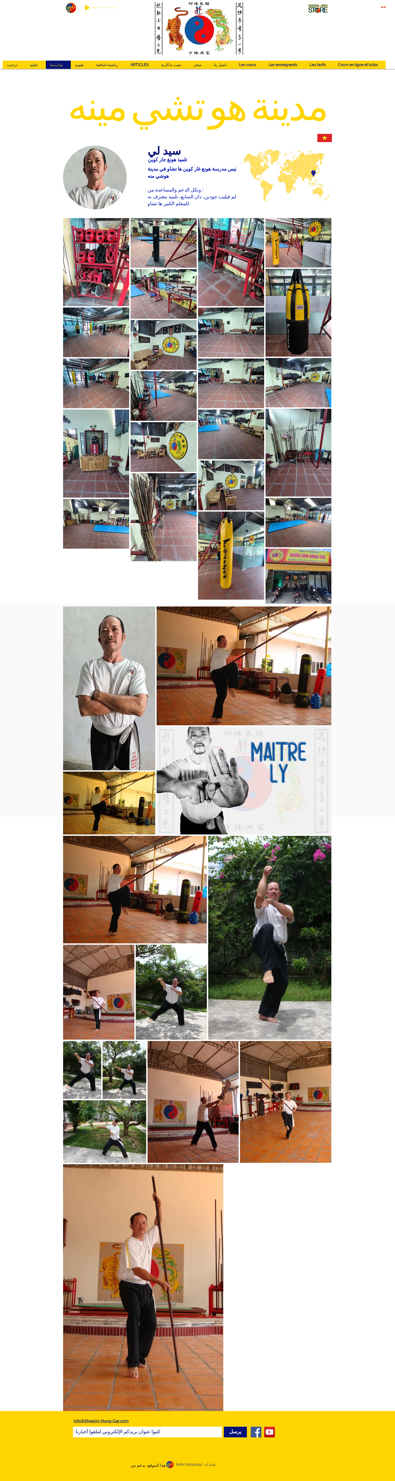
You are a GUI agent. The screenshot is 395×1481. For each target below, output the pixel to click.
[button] (109, 65)
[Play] (87, 7)
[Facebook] (256, 1432)
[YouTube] (269, 1432)
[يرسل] (235, 1432)
